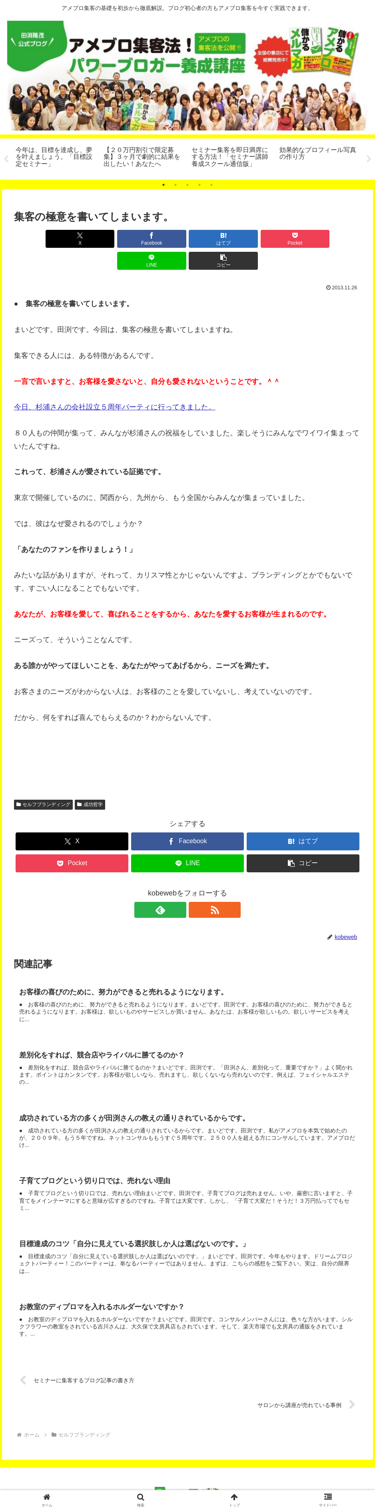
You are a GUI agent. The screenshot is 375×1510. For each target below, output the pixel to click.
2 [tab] (176, 185)
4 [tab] (199, 185)
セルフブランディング (43, 782)
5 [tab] (211, 185)
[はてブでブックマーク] (158, 239)
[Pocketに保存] (216, 239)
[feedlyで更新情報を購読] (178, 888)
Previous (6, 159)
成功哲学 (90, 782)
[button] (333, 239)
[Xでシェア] (42, 239)
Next (369, 159)
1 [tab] (164, 185)
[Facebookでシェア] (100, 239)
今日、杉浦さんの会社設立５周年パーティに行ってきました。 (114, 385)
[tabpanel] (55, 157)
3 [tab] (187, 185)
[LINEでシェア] (275, 239)
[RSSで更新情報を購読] (197, 888)
